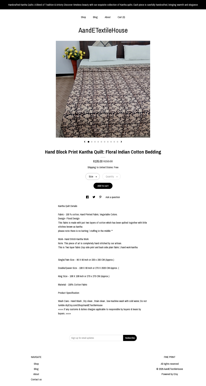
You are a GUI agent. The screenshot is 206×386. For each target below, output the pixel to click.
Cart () (121, 17)
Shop (83, 17)
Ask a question (113, 197)
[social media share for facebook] (87, 197)
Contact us (36, 379)
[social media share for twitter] (94, 197)
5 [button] (101, 142)
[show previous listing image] (84, 142)
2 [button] (92, 142)
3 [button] (95, 142)
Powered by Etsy (170, 374)
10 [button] (117, 142)
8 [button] (111, 142)
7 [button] (108, 142)
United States (106, 167)
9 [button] (114, 142)
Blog (95, 17)
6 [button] (104, 142)
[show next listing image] (121, 142)
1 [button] (88, 142)
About (108, 17)
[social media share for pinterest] (100, 197)
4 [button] (98, 142)
